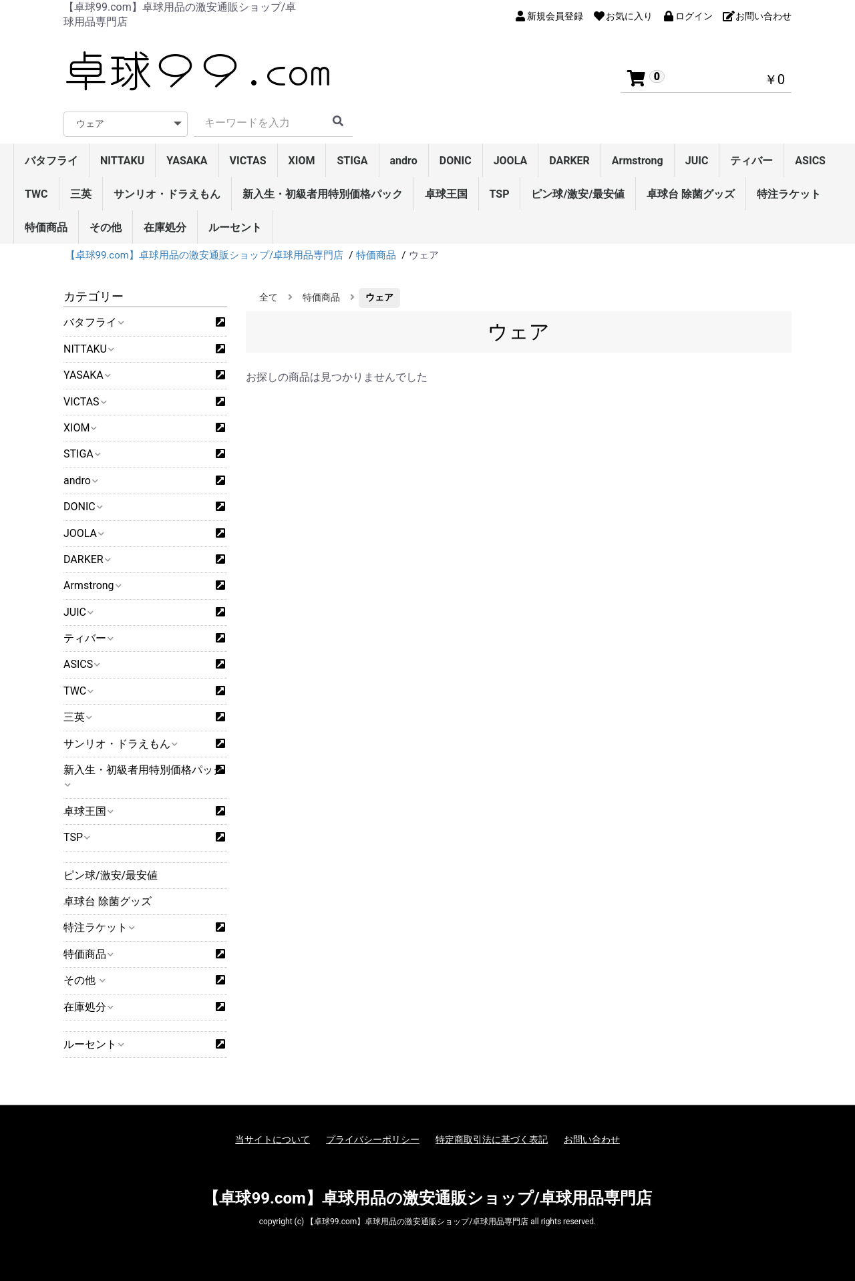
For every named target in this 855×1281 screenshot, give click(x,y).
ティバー (751, 160)
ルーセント (235, 227)
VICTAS (248, 160)
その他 (106, 227)
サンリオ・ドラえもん (167, 194)
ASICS (810, 160)
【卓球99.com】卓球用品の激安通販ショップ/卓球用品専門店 (427, 1198)
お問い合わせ (592, 1139)
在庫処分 (165, 227)
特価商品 (46, 227)
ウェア (379, 297)
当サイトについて (272, 1139)
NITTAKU (122, 160)
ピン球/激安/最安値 (578, 194)
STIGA (352, 160)
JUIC (697, 160)
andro (403, 160)
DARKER (569, 160)
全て (268, 297)
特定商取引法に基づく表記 (492, 1139)
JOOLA (511, 160)
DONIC (456, 160)
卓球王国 (446, 194)
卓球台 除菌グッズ (691, 194)
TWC (36, 194)
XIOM (302, 160)
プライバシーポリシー (372, 1139)
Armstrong (637, 160)
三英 (81, 194)
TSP (500, 194)
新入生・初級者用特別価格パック (322, 194)
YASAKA (186, 160)
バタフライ (51, 160)
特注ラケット (789, 194)
